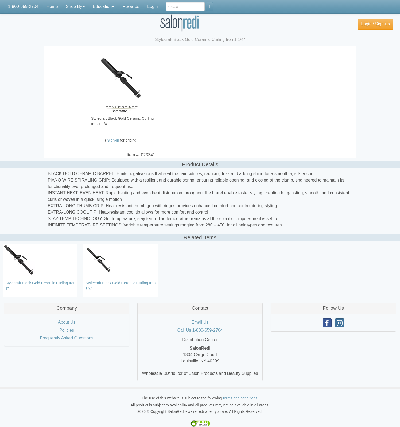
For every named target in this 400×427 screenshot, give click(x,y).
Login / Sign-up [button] (375, 24)
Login (152, 6)
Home (52, 6)
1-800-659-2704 (23, 6)
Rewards (130, 6)
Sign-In (113, 140)
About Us (67, 322)
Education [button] (103, 6)
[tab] (66, 308)
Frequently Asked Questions (66, 338)
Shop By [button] (75, 6)
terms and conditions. (240, 398)
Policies (66, 330)
